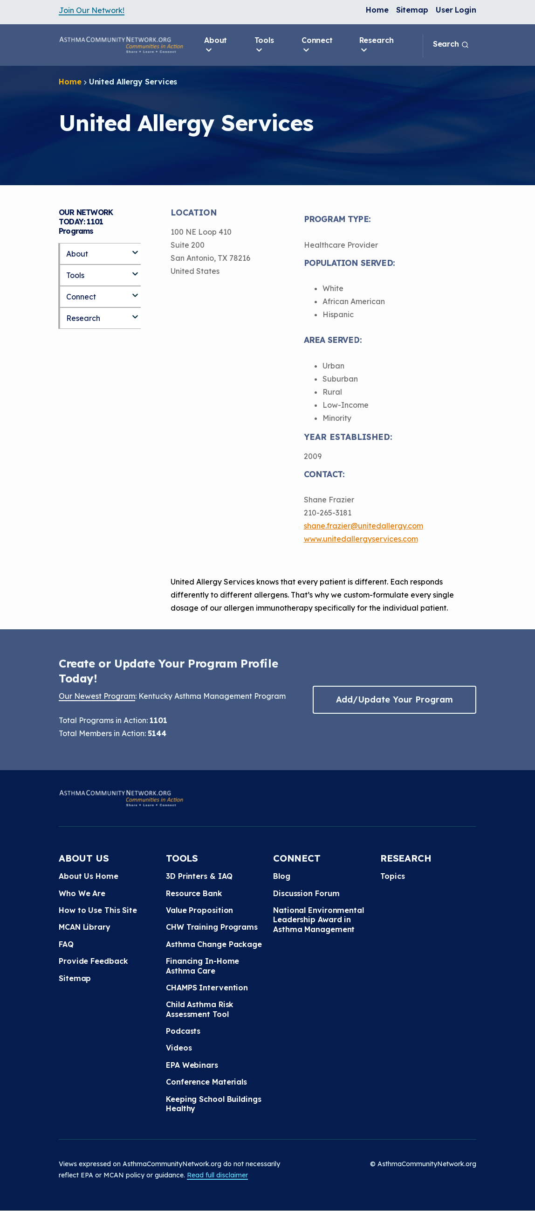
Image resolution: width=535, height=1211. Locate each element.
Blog (281, 876)
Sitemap (412, 9)
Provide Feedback (93, 961)
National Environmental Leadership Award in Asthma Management (318, 919)
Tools (264, 45)
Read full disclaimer (217, 1175)
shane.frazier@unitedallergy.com (363, 525)
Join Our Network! (91, 10)
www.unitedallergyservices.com (361, 538)
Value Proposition (199, 910)
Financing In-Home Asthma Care (202, 965)
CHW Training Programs (212, 927)
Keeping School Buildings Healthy (213, 1103)
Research (376, 45)
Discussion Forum (306, 893)
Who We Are (82, 893)
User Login (456, 9)
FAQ (66, 944)
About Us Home (88, 876)
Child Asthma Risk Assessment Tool (199, 1009)
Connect (317, 45)
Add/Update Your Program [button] (394, 699)
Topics (392, 876)
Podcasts (183, 1031)
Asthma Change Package (214, 944)
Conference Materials (206, 1081)
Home (377, 9)
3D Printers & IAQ (199, 876)
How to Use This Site (98, 910)
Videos (179, 1047)
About (215, 45)
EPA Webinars (192, 1065)
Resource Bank (194, 893)
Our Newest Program (97, 696)
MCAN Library (84, 927)
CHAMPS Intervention (207, 987)
